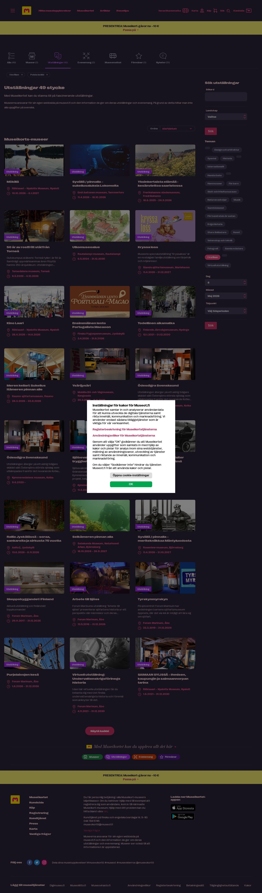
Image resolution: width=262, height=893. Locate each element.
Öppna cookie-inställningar (131, 475)
